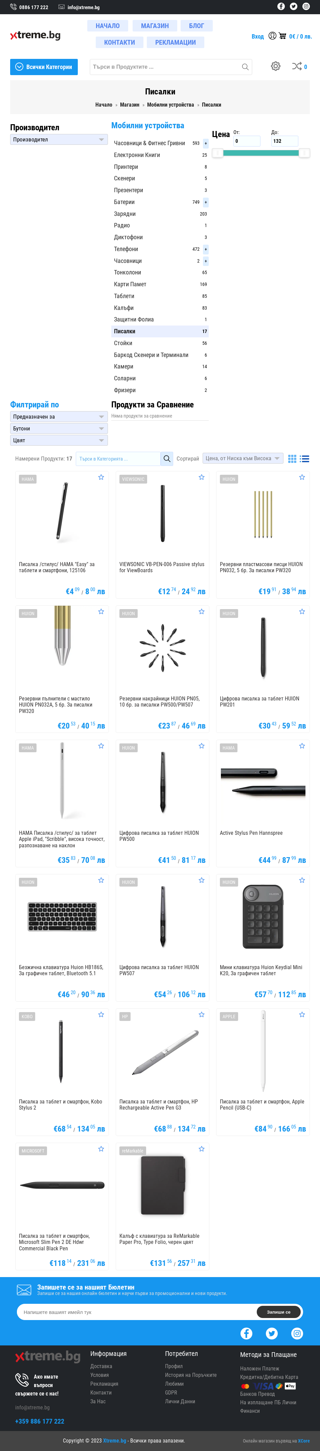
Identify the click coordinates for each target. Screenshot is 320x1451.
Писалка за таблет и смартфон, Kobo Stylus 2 (60, 1104)
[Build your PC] (278, 67)
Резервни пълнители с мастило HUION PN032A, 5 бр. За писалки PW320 (55, 705)
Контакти (101, 1392)
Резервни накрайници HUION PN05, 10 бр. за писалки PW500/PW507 (159, 701)
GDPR (171, 1392)
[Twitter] (272, 1333)
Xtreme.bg (114, 1440)
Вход (258, 36)
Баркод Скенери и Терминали (151, 354)
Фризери (125, 390)
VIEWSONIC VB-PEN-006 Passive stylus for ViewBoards (161, 567)
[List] (304, 458)
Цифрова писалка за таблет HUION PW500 (159, 836)
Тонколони (127, 272)
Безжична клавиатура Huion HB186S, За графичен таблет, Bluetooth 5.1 (61, 970)
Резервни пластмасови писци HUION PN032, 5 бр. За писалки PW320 (261, 567)
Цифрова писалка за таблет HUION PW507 (159, 970)
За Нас (98, 1401)
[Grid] (292, 458)
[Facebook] (246, 1333)
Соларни (125, 378)
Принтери (126, 166)
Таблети (124, 295)
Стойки (123, 343)
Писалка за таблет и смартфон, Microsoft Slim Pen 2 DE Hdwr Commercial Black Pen (54, 1242)
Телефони (126, 248)
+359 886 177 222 (39, 1421)
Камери (123, 366)
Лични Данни (180, 1401)
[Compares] (301, 67)
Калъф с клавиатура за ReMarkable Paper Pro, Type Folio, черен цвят (159, 1239)
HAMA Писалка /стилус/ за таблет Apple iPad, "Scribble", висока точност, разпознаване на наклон (62, 839)
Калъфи (124, 307)
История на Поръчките (191, 1375)
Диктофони (128, 237)
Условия (99, 1375)
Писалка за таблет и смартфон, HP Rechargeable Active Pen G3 (158, 1104)
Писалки (124, 331)
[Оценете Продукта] (101, 477)
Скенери (124, 178)
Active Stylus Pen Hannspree (251, 833)
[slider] (217, 153)
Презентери (128, 190)
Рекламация (104, 1384)
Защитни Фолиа (134, 319)
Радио (122, 225)
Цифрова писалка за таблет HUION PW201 (259, 701)
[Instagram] (297, 1333)
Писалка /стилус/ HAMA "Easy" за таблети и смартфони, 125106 (57, 567)
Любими (174, 1384)
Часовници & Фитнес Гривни (149, 143)
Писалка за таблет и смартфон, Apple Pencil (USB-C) (262, 1104)
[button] (59, 139)
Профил (174, 1366)
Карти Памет (130, 284)
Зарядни (125, 213)
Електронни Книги (137, 154)
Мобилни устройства (147, 125)
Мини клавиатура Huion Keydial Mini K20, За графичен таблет (261, 970)
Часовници (128, 260)
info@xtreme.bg (32, 1407)
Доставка (101, 1366)
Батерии (124, 201)
